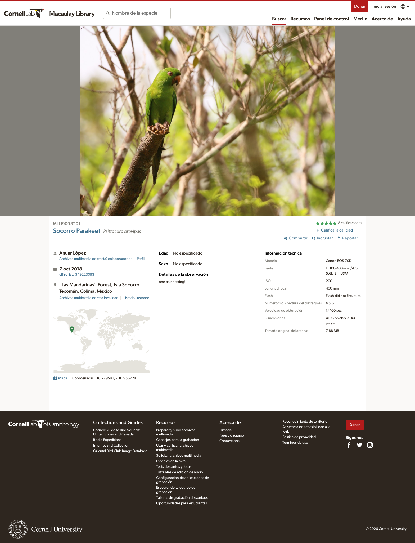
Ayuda (404, 19)
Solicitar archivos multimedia (178, 455)
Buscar (279, 19)
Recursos (300, 19)
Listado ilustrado (136, 298)
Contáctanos (229, 441)
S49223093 (76, 275)
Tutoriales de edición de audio (179, 472)
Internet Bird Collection (111, 445)
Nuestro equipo (231, 435)
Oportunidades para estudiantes (181, 503)
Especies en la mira (171, 461)
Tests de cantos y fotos (173, 467)
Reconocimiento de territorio (304, 422)
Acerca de (382, 19)
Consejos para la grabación (177, 440)
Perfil (141, 259)
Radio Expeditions (107, 440)
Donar (359, 6)
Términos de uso (295, 442)
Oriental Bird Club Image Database (120, 451)
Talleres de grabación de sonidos (182, 498)
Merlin (360, 19)
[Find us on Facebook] (349, 445)
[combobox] (141, 13)
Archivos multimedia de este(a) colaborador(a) (95, 259)
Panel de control (331, 19)
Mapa (60, 378)
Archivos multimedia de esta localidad (88, 298)
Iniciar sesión (384, 6)
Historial (225, 430)
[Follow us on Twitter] (359, 445)
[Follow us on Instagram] (370, 445)
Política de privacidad (299, 437)
